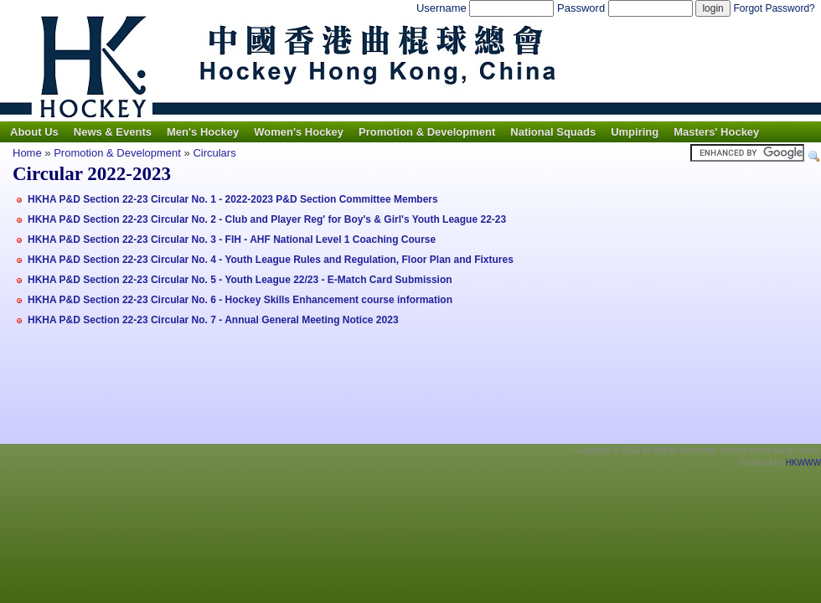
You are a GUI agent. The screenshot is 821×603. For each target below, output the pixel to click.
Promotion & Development (427, 132)
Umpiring (634, 132)
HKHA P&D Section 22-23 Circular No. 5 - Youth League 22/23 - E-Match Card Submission (240, 280)
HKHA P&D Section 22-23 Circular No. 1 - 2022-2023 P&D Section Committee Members (233, 199)
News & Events (113, 132)
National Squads (553, 132)
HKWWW (803, 462)
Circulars (214, 153)
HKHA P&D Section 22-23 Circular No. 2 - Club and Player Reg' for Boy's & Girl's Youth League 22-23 (267, 219)
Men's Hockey (203, 132)
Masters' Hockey (716, 132)
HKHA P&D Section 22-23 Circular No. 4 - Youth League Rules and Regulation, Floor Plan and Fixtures (271, 259)
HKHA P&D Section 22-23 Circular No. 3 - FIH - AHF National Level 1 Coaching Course (232, 239)
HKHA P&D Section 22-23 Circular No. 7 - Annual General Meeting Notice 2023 (213, 320)
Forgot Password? (773, 8)
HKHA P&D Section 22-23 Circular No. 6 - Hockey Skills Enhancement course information (240, 300)
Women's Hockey (298, 132)
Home (27, 153)
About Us (34, 132)
